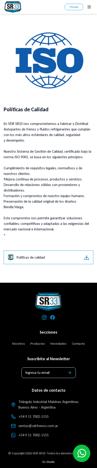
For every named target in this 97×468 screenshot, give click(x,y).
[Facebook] (52, 317)
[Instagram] (44, 317)
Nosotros (18, 343)
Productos (37, 343)
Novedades (58, 343)
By (48, 462)
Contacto (78, 343)
